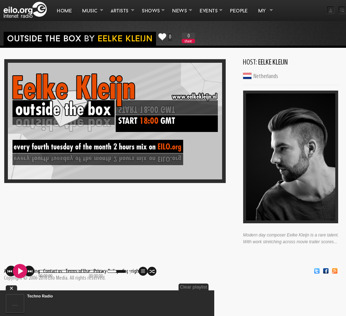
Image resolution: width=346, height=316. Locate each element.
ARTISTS (120, 14)
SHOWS (151, 14)
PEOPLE (238, 11)
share (188, 41)
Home (64, 11)
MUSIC (90, 14)
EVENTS (208, 14)
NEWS (179, 14)
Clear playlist (193, 287)
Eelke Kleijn (124, 39)
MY (263, 14)
